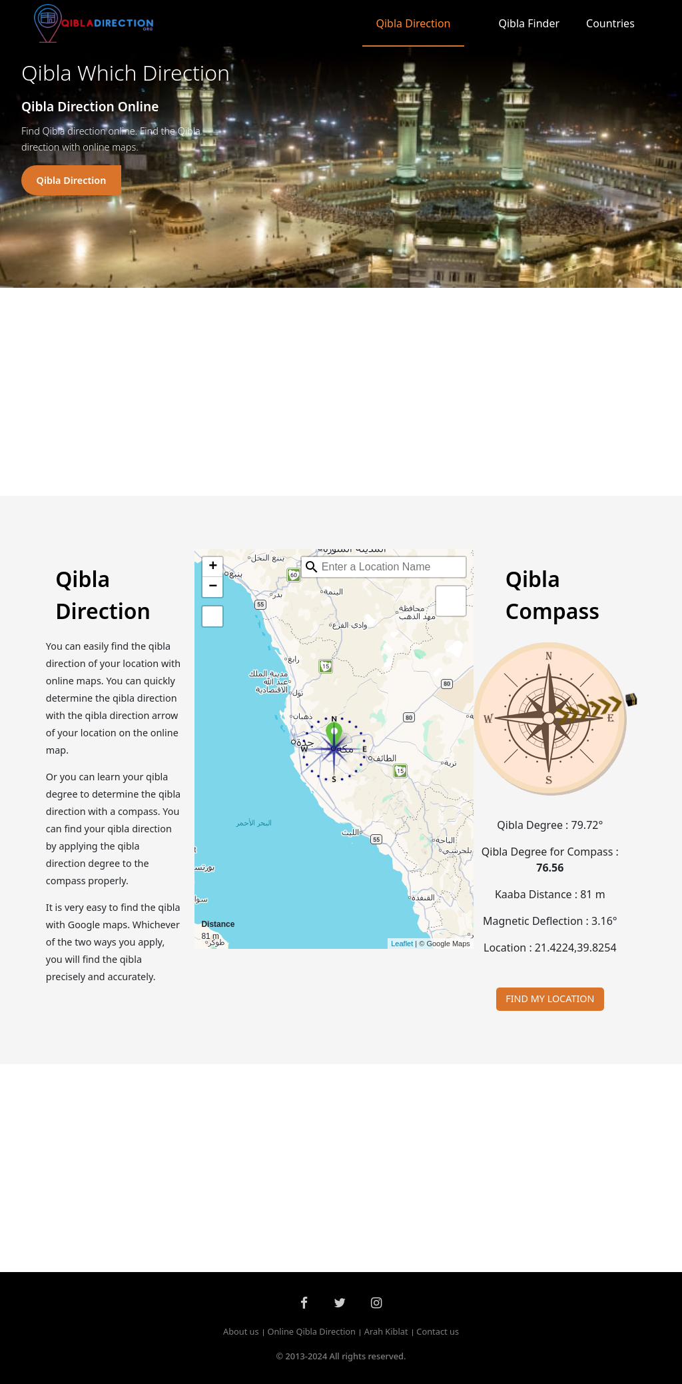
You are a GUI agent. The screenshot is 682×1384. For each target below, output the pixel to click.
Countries (610, 23)
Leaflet (402, 944)
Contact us (437, 1332)
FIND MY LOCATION (550, 998)
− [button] (212, 587)
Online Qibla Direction (311, 1332)
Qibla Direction (413, 23)
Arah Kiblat (386, 1332)
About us (241, 1332)
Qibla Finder (529, 23)
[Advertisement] (341, 392)
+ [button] (212, 567)
